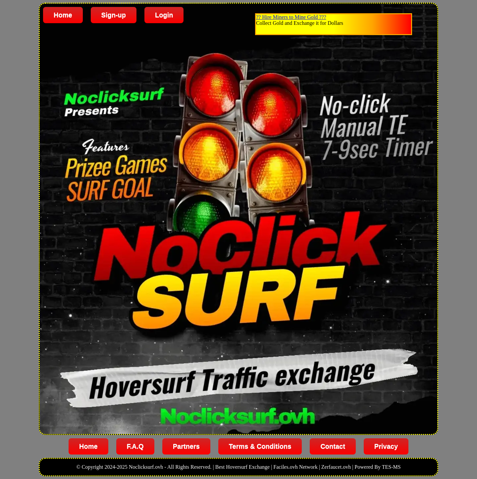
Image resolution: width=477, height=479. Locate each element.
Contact (332, 446)
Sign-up (113, 15)
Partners (186, 446)
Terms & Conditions (260, 446)
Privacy (386, 446)
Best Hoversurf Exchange (242, 467)
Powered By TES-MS (377, 467)
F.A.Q (135, 446)
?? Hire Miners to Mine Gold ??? (291, 17)
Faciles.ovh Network (295, 467)
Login (164, 15)
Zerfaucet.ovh (336, 467)
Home (63, 15)
